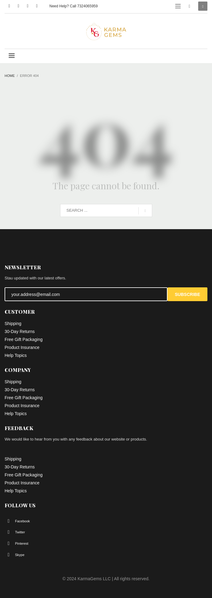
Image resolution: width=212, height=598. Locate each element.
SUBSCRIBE (187, 294)
